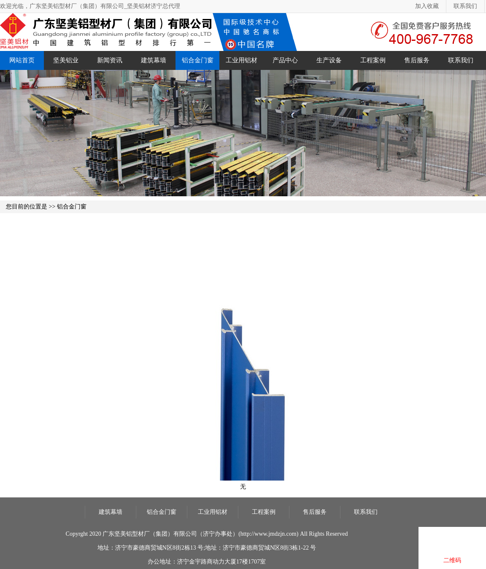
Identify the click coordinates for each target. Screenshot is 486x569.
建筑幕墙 (153, 60)
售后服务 (416, 60)
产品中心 (285, 60)
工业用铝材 (241, 60)
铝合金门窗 (197, 60)
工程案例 (373, 60)
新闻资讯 (109, 60)
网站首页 (22, 60)
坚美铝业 (65, 60)
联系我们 (465, 6)
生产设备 (329, 60)
